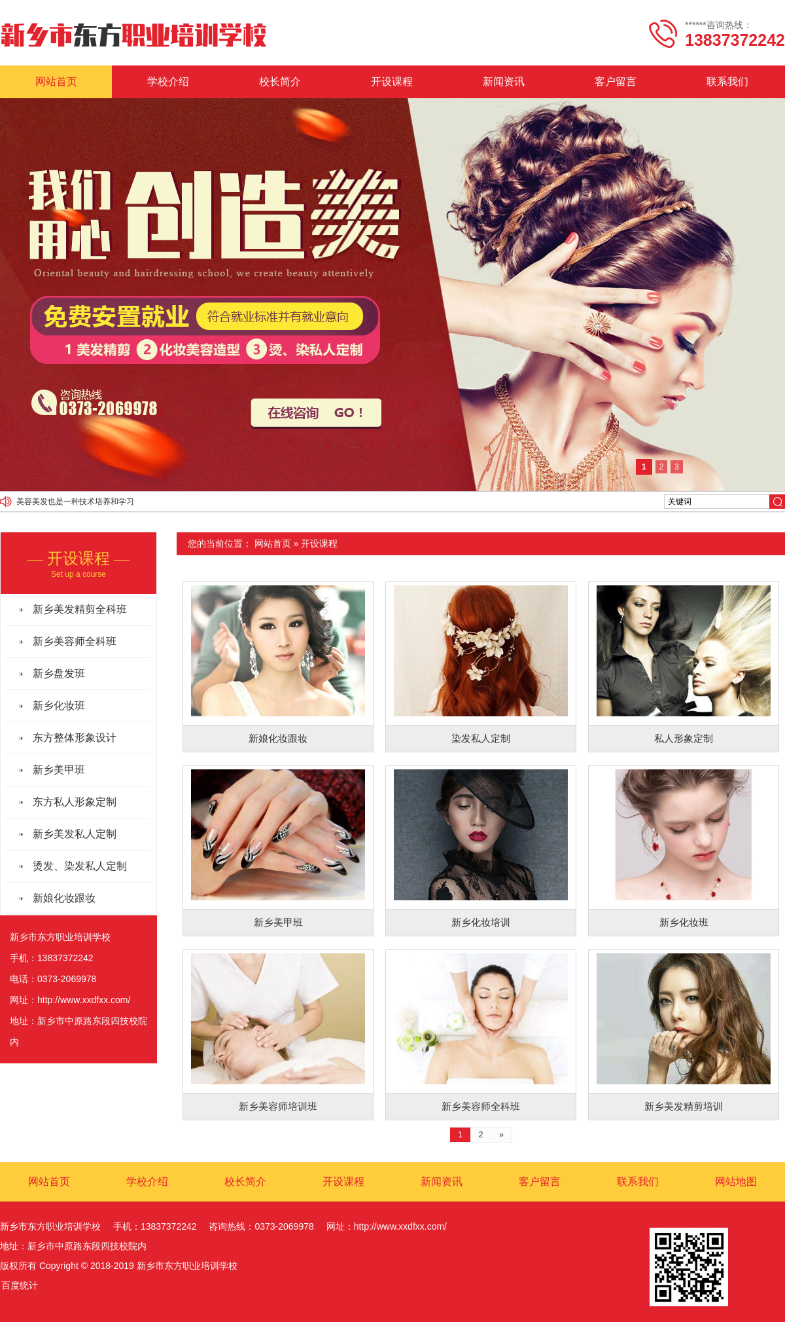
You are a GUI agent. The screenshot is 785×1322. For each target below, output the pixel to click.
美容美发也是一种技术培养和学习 (75, 501)
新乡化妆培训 (480, 922)
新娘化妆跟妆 (278, 738)
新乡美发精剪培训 (683, 1106)
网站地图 (736, 1181)
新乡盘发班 (59, 673)
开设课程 (392, 81)
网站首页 (56, 81)
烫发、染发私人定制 (80, 866)
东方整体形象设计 (74, 737)
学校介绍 (168, 81)
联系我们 (727, 81)
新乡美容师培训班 (278, 1106)
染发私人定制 (480, 738)
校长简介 (280, 81)
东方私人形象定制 (74, 801)
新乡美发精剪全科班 (80, 609)
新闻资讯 (504, 81)
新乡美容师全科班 (481, 1106)
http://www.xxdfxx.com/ (83, 1000)
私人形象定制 (683, 738)
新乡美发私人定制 (74, 833)
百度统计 (19, 1285)
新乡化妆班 (683, 922)
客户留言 (616, 81)
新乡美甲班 (278, 922)
